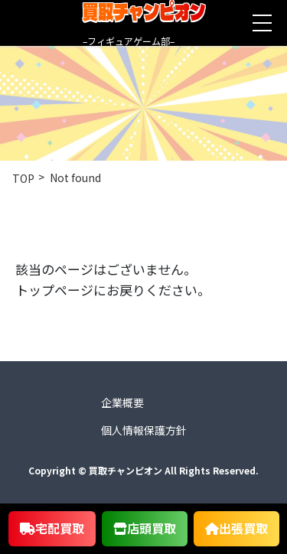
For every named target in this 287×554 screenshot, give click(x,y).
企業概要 (122, 402)
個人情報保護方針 (144, 430)
